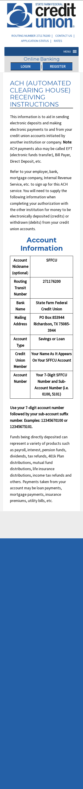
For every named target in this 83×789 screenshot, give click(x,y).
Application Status (35, 41)
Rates (58, 41)
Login (26, 66)
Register (58, 66)
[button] (67, 51)
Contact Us (63, 36)
